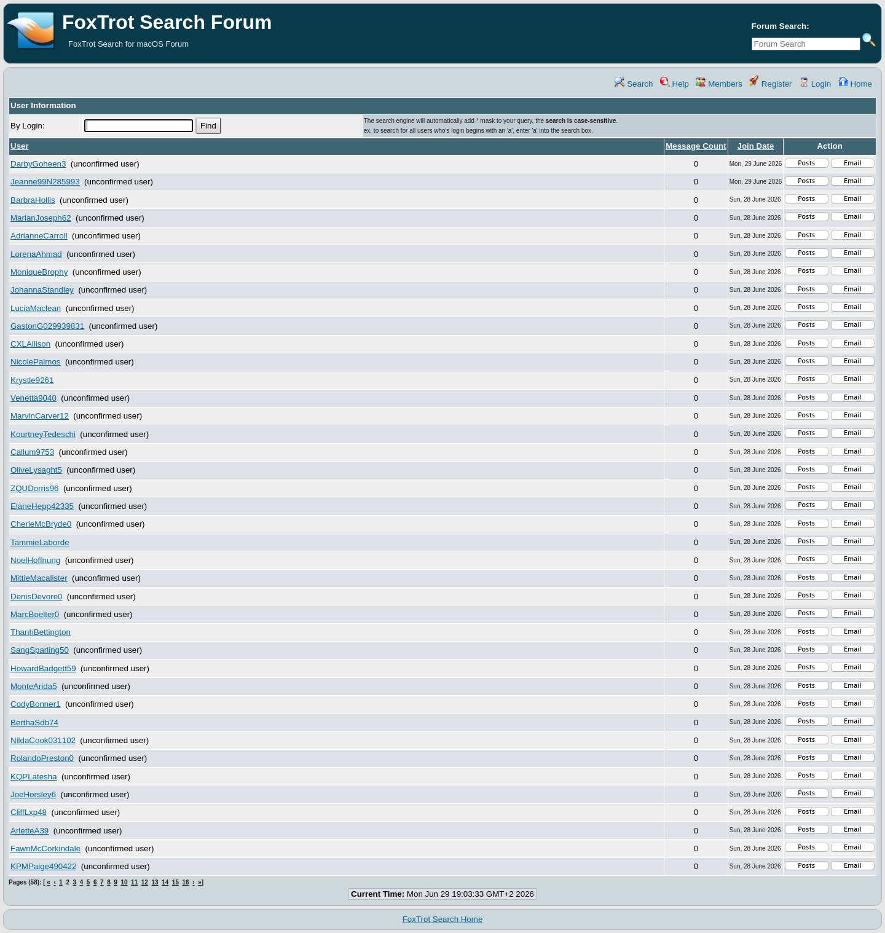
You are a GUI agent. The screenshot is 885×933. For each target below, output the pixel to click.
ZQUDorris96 (34, 488)
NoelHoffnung (35, 560)
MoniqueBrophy (39, 272)
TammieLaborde (39, 542)
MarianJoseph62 (40, 217)
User (19, 146)
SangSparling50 (39, 650)
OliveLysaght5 (36, 469)
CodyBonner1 (35, 704)
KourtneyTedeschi (43, 434)
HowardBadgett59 (43, 668)
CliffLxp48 (28, 812)
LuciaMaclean (35, 308)
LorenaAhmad (36, 254)
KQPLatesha (33, 776)
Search (634, 84)
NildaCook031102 (43, 740)
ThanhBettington (40, 632)
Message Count (696, 146)
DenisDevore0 (36, 596)
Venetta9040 (33, 398)
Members (719, 84)
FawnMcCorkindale (45, 848)
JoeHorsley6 (33, 794)
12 (144, 882)
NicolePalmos (35, 361)
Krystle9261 (31, 380)
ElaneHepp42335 (42, 506)
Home (855, 84)
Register (770, 84)
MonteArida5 (33, 686)
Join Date (755, 146)
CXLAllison (30, 343)
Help (674, 84)
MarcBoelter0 (34, 614)
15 (175, 882)
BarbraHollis (32, 200)
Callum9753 (32, 452)
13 (154, 882)
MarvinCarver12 (39, 415)
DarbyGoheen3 (38, 163)
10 (123, 882)
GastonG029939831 (47, 326)
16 (186, 882)
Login (815, 84)
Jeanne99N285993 (45, 181)
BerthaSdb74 (34, 722)
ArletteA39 (29, 830)
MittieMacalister (39, 578)
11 (134, 882)
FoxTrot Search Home (443, 919)
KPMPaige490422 (43, 866)
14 (165, 882)
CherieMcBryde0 (40, 524)
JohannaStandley (42, 289)
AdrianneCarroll (39, 235)
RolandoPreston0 (42, 758)
